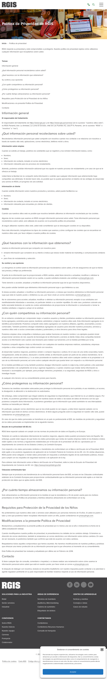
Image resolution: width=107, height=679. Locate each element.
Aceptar (73, 672)
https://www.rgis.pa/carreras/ (61, 122)
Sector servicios (8, 603)
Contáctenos (42, 623)
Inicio (4, 43)
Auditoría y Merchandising (48, 603)
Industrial (5, 606)
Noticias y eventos (80, 599)
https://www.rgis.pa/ (37, 122)
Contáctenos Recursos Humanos (50, 627)
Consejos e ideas (80, 603)
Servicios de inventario (46, 599)
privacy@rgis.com (86, 278)
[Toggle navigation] (101, 4)
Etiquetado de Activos (46, 610)
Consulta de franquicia (46, 630)
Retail (4, 599)
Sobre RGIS (6, 623)
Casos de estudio (80, 606)
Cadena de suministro (46, 606)
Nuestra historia (8, 627)
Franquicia (6, 638)
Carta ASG (22, 661)
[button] (102, 649)
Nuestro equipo (8, 630)
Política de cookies (9, 661)
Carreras (5, 634)
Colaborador (7, 642)
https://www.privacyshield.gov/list (47, 465)
